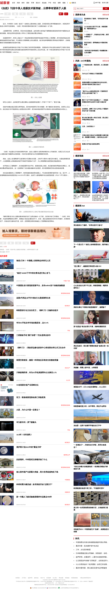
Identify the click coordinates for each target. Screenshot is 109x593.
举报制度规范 (74, 577)
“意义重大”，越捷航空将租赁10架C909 (87, 266)
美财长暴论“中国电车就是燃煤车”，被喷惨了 (90, 307)
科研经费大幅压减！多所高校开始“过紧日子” (34, 484)
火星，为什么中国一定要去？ (28, 410)
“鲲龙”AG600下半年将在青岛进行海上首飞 (33, 273)
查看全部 (105, 15)
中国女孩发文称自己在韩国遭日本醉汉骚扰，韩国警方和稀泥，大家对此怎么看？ (95, 136)
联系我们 (18, 577)
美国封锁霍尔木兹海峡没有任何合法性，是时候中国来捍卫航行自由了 (95, 83)
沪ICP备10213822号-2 (21, 581)
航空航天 (67, 306)
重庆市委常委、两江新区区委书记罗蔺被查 (91, 568)
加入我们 (55, 577)
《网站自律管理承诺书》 (86, 577)
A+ (23, 17)
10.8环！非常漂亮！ (24, 435)
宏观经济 (67, 492)
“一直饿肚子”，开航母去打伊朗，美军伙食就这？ (96, 35)
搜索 (106, 8)
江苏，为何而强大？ (88, 126)
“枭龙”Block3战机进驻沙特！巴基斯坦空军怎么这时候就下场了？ (95, 92)
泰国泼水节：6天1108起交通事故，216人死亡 (90, 387)
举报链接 (67, 577)
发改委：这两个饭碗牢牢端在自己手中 (87, 426)
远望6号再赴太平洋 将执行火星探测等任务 (33, 298)
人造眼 (5, 246)
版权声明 (30, 577)
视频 (63, 3)
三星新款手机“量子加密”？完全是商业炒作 (33, 335)
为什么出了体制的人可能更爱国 (92, 73)
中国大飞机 (67, 281)
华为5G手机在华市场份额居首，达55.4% (32, 323)
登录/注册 (105, 3)
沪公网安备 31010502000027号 (38, 588)
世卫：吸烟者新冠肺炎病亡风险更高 (30, 397)
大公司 (68, 380)
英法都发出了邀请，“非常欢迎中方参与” (96, 20)
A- (19, 17)
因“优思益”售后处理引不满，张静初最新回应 (90, 327)
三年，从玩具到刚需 (83, 550)
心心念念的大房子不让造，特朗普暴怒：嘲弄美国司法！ (95, 27)
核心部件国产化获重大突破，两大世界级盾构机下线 (37, 472)
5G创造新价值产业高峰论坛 (27, 385)
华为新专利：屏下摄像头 (26, 422)
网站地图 (61, 577)
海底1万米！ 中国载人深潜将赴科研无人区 (33, 261)
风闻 (18, 3)
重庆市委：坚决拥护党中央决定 (87, 546)
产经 (49, 3)
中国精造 (67, 480)
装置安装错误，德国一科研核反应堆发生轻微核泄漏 (37, 360)
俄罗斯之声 (67, 455)
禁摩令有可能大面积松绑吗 (91, 144)
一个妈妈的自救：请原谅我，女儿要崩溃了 (95, 66)
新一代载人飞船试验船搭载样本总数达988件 (34, 497)
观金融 (44, 3)
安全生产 (67, 368)
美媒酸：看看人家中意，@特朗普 (86, 368)
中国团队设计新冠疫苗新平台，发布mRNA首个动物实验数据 (40, 285)
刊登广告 (42, 577)
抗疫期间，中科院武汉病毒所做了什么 (31, 459)
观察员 (73, 3)
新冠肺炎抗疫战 (65, 293)
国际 (27, 3)
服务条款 (36, 577)
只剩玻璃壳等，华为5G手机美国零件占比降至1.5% (36, 372)
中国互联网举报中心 (52, 588)
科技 (54, 3)
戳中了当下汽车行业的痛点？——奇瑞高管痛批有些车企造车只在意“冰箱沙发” (95, 101)
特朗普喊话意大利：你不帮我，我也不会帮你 (90, 406)
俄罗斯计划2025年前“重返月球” (29, 447)
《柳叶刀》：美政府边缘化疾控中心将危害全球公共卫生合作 (40, 348)
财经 (23, 3)
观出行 (38, 3)
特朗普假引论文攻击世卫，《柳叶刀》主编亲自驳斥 (37, 310)
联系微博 (49, 577)
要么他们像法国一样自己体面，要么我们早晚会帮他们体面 (95, 119)
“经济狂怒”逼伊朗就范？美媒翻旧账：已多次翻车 (96, 51)
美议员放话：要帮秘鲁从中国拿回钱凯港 (95, 43)
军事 (32, 3)
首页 (13, 3)
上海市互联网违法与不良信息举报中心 (68, 588)
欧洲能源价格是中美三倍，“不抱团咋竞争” (89, 488)
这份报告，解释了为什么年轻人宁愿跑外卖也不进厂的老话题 (95, 110)
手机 (68, 330)
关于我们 (24, 577)
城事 (59, 3)
